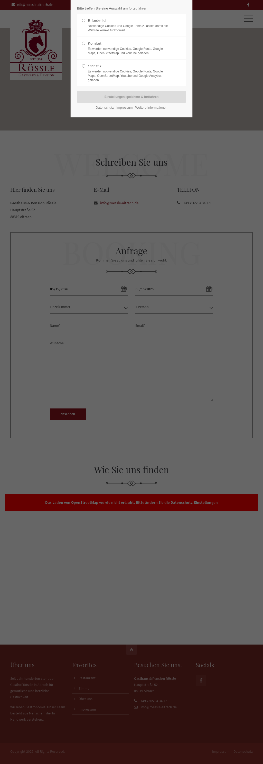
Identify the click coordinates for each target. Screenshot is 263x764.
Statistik (129, 73)
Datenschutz (105, 107)
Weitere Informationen (151, 107)
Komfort (129, 48)
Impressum (124, 107)
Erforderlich (129, 25)
